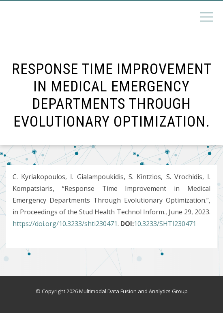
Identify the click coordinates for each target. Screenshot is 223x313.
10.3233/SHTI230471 (165, 223)
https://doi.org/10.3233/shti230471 (65, 223)
